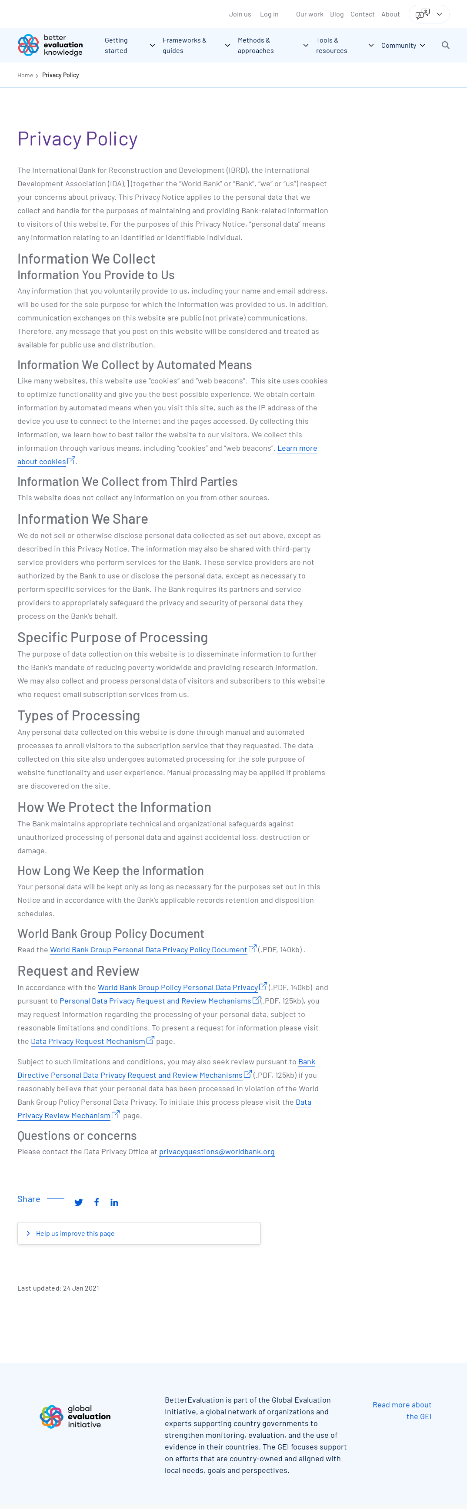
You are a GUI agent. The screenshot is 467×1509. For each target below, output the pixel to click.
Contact (362, 14)
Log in (269, 14)
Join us (240, 14)
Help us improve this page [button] (75, 1233)
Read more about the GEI (402, 1410)
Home (25, 75)
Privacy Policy (60, 75)
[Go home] (56, 45)
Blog (337, 14)
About (390, 14)
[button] (446, 45)
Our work (310, 14)
